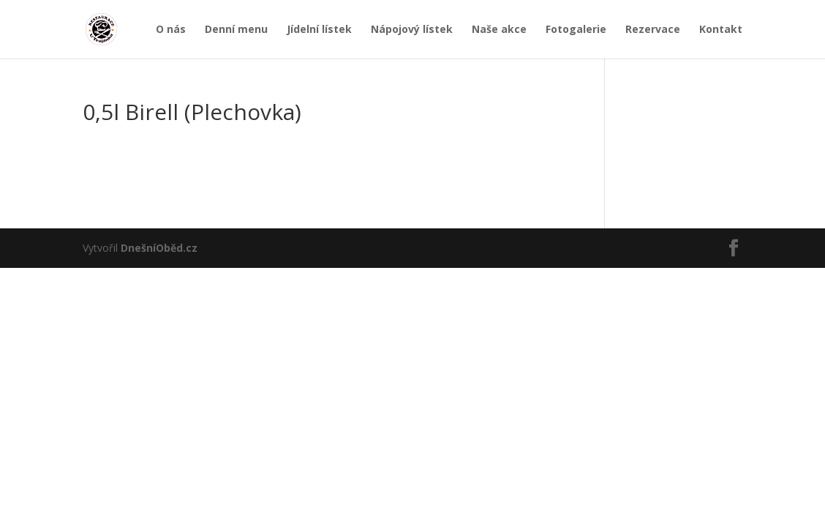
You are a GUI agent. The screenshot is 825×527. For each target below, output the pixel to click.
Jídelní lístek (319, 30)
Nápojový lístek (412, 30)
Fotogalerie (576, 30)
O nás (171, 30)
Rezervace (652, 30)
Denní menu (236, 30)
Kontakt (720, 30)
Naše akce (499, 30)
